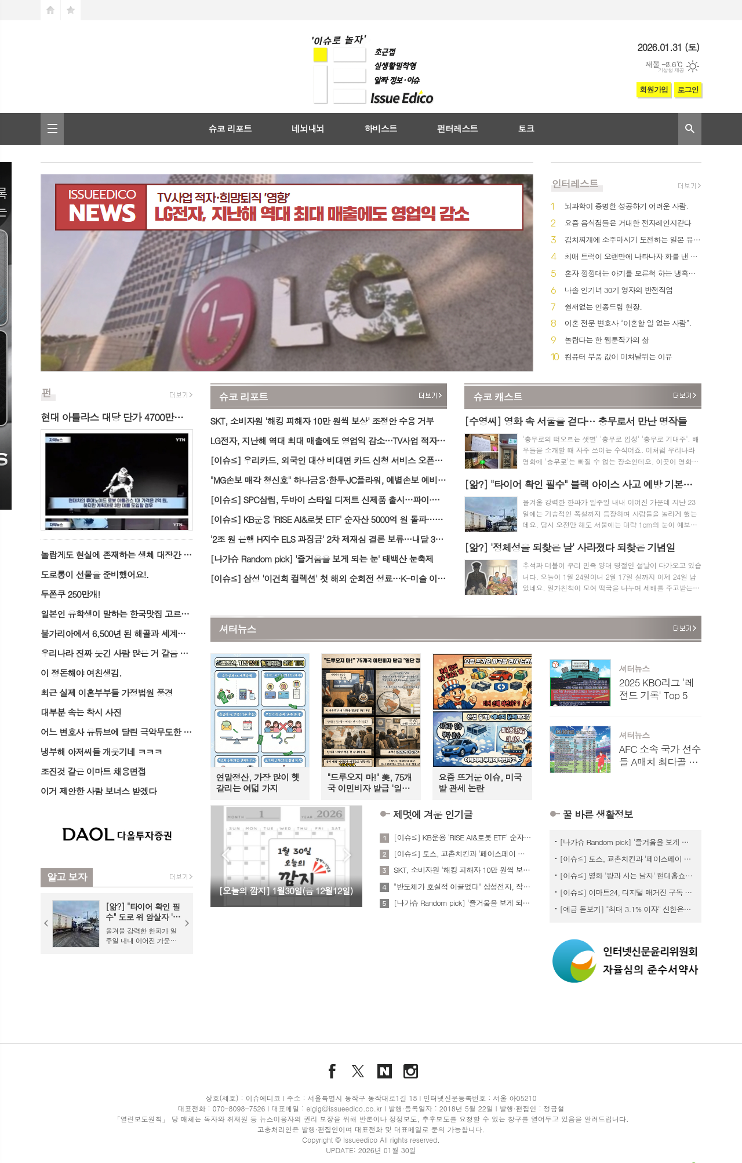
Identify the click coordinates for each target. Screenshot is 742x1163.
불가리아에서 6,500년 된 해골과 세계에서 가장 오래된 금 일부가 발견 (117, 633)
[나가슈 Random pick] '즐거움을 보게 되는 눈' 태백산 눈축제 (322, 559)
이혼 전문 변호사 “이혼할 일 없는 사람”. (628, 323)
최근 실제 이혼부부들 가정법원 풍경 (107, 692)
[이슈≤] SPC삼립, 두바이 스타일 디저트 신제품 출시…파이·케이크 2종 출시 (329, 499)
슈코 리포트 (230, 128)
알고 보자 (67, 877)
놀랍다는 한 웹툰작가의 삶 (607, 340)
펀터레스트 (457, 128)
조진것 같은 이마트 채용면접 (93, 771)
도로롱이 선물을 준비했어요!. (94, 574)
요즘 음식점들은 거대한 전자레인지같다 (628, 223)
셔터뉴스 (237, 630)
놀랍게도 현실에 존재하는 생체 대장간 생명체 (117, 554)
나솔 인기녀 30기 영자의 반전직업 (619, 290)
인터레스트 (575, 184)
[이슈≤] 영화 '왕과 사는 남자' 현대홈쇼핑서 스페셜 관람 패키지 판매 (628, 875)
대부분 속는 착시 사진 (81, 712)
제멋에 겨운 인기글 (432, 814)
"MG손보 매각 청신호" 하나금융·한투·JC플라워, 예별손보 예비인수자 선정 (329, 480)
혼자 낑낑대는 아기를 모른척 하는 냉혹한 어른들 (633, 274)
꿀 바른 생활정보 (598, 814)
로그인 (688, 89)
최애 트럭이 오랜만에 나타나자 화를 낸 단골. (633, 257)
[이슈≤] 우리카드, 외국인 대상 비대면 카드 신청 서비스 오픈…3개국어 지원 (329, 460)
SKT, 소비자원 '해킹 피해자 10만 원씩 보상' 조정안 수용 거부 (322, 421)
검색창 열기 (689, 129)
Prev (46, 923)
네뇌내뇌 (308, 128)
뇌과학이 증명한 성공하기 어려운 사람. (627, 206)
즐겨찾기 (71, 10)
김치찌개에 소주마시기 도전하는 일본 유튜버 (633, 240)
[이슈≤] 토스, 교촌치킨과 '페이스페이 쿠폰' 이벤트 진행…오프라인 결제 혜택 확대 (463, 854)
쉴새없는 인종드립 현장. (603, 307)
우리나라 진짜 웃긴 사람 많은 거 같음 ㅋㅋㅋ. (117, 653)
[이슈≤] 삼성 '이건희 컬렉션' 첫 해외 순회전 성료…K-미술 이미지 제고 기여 (329, 578)
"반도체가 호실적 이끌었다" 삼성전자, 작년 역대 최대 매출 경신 (463, 887)
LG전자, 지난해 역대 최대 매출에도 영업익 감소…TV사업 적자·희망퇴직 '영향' (329, 440)
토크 (526, 128)
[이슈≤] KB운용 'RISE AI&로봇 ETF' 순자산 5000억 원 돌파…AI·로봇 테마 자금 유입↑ (329, 519)
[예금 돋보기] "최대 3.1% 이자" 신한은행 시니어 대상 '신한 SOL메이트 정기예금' (628, 909)
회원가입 (653, 89)
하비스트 (380, 128)
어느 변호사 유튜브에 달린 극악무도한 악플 (117, 732)
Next (187, 923)
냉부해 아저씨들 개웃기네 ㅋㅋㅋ (101, 751)
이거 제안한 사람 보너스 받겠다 (99, 791)
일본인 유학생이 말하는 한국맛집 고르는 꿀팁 (117, 614)
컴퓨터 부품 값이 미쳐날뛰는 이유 (618, 357)
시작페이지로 (50, 10)
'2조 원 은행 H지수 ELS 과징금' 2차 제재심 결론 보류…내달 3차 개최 (329, 539)
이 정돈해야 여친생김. (81, 673)
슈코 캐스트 (497, 397)
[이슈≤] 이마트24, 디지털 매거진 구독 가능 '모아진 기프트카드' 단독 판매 (628, 892)
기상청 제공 (671, 70)
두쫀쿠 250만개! (70, 594)
